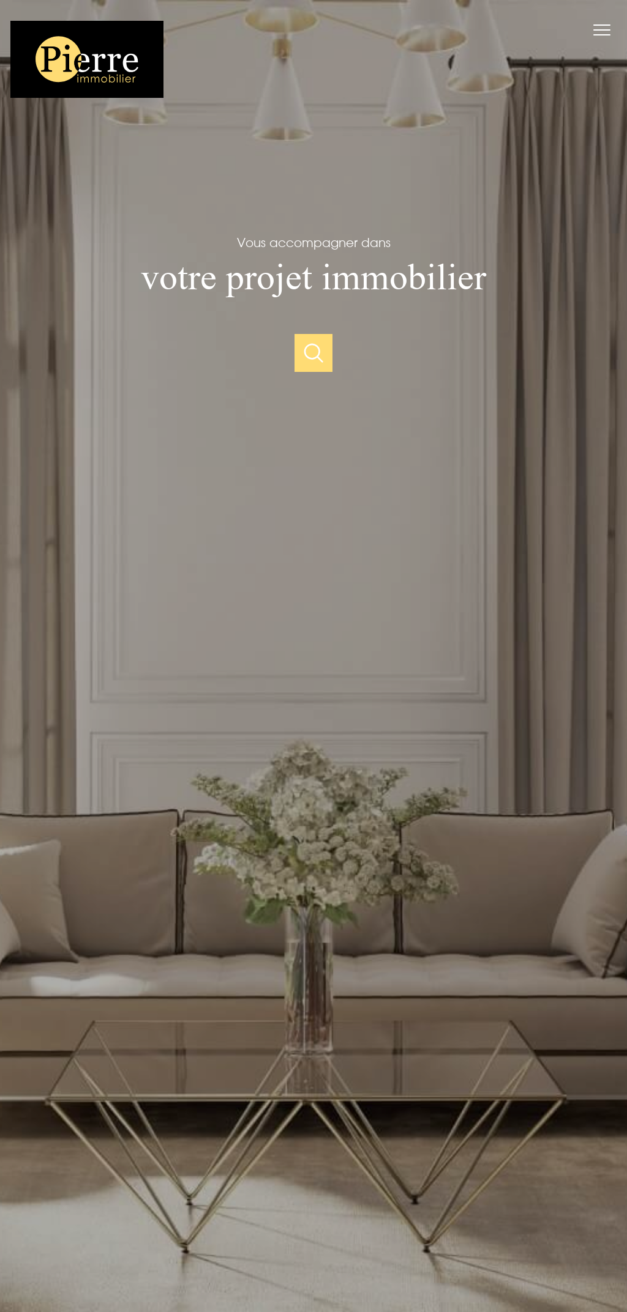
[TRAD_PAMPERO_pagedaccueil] (86, 93)
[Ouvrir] (313, 353)
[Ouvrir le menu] (607, 30)
